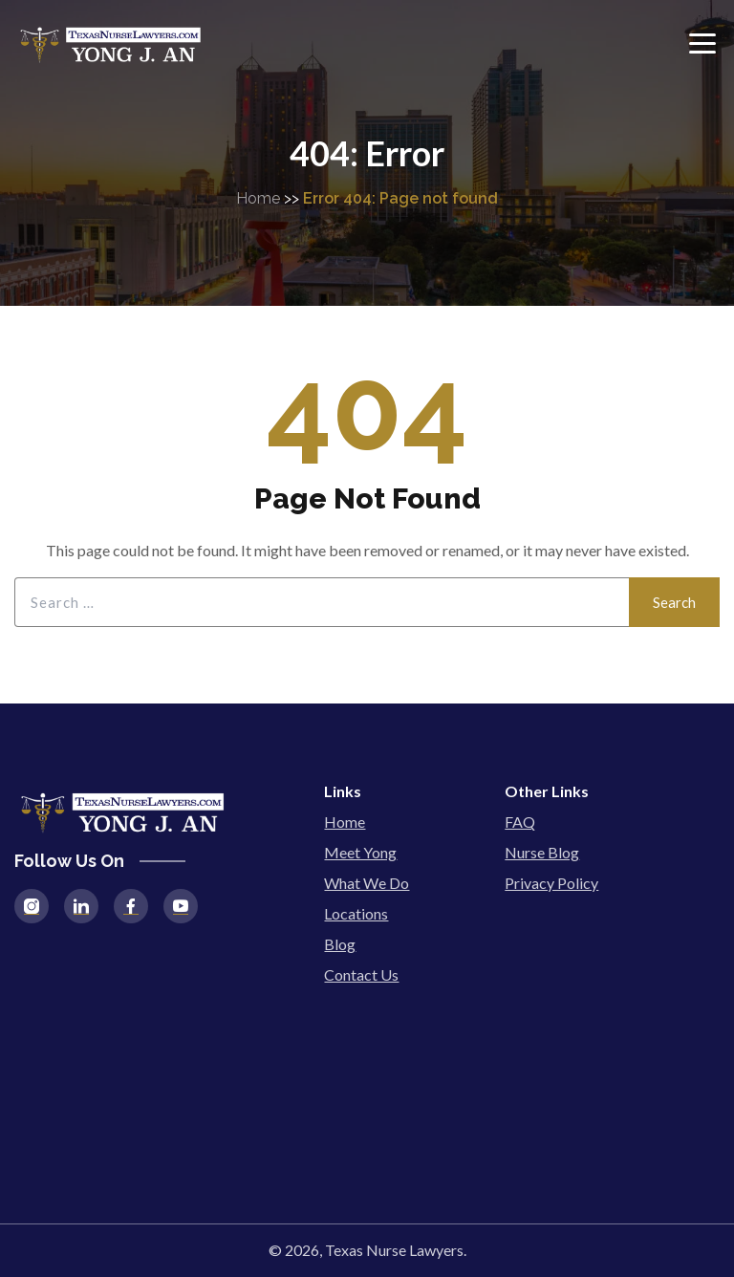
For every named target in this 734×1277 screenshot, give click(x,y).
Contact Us (361, 974)
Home (258, 198)
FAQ (520, 821)
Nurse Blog (542, 852)
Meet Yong (360, 852)
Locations (356, 913)
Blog (340, 944)
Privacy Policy (551, 883)
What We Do (366, 883)
